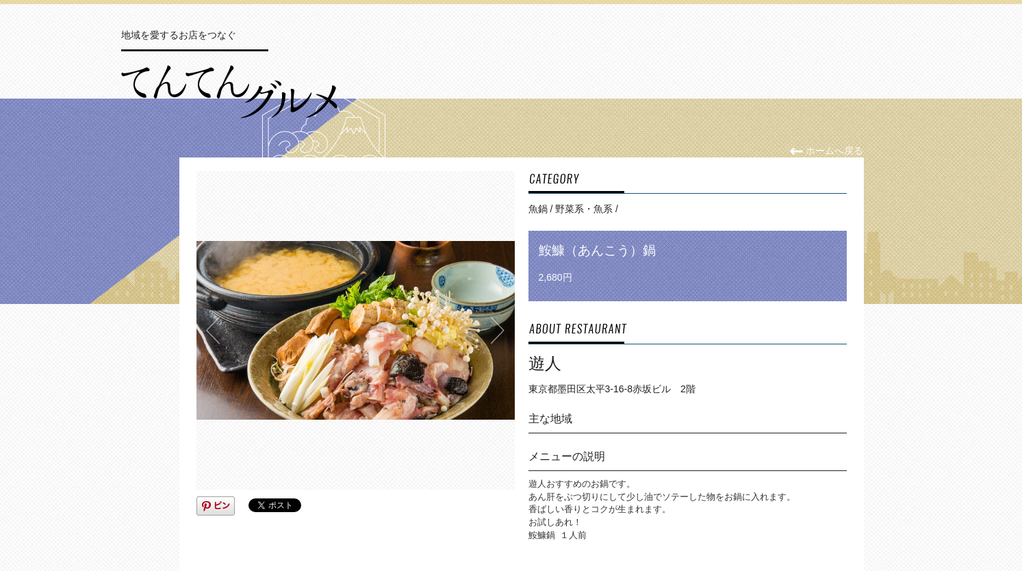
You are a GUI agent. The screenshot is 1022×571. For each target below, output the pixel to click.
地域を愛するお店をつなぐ (178, 34)
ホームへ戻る (826, 150)
